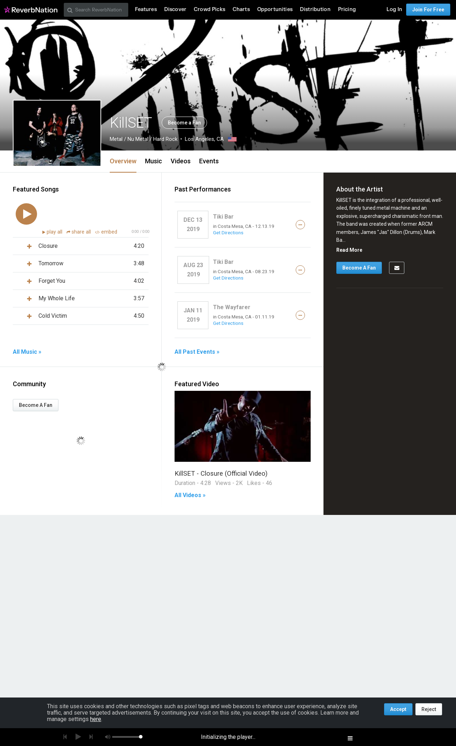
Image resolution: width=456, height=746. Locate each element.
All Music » (27, 352)
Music (153, 161)
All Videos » (190, 495)
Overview (123, 161)
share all (79, 232)
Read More (349, 250)
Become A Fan (35, 405)
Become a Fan (184, 123)
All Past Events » (197, 352)
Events (209, 161)
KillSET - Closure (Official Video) (221, 473)
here (95, 719)
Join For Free (428, 9)
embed (106, 232)
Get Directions (228, 232)
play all (55, 232)
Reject (428, 709)
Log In (394, 9)
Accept (398, 709)
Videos (181, 161)
